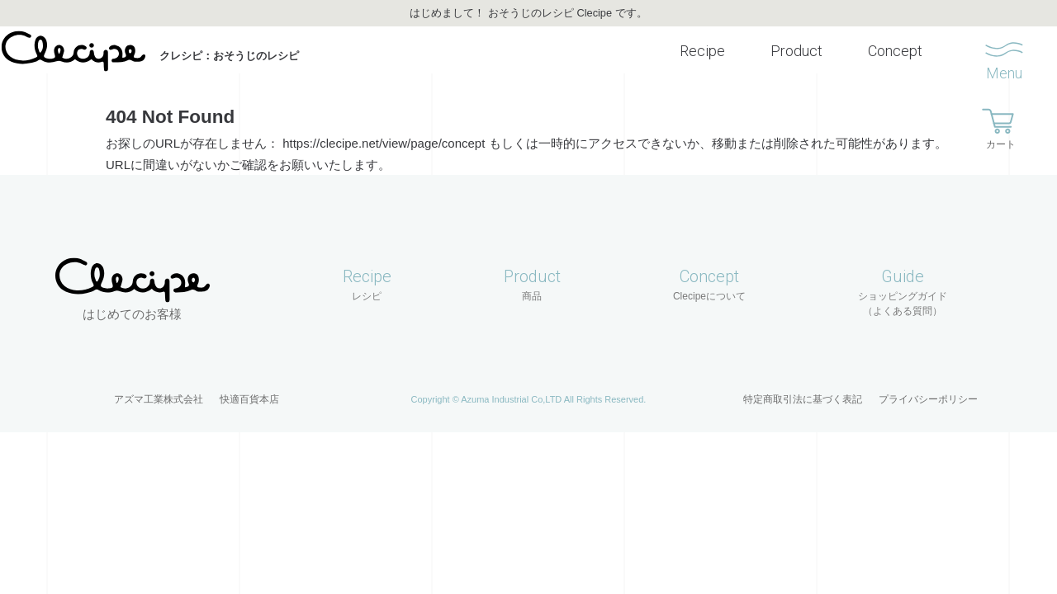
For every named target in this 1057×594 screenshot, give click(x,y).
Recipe (686, 55)
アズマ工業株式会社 (158, 383)
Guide (902, 277)
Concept (878, 55)
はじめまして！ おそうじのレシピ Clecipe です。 (528, 13)
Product (780, 55)
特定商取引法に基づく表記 (802, 383)
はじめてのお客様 (132, 298)
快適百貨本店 (249, 383)
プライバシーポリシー (928, 383)
